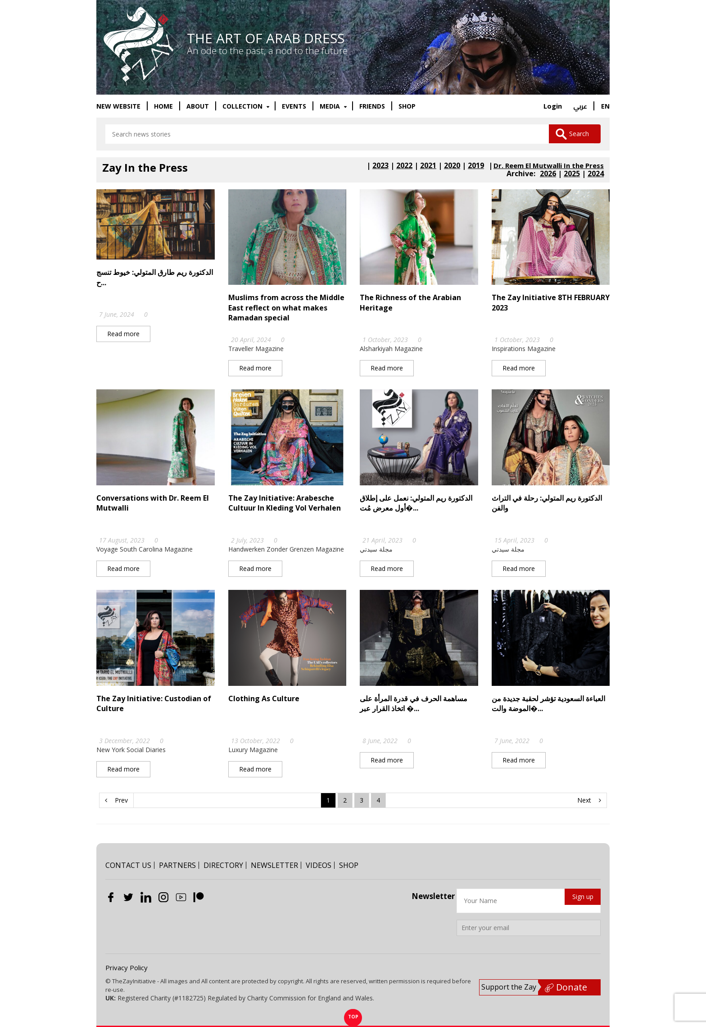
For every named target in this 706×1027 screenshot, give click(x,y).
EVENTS (294, 106)
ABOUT (197, 106)
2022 (404, 166)
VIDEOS (318, 865)
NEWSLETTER (274, 865)
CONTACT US (128, 865)
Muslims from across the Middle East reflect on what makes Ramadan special (286, 308)
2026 (548, 174)
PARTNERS (177, 865)
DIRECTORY (223, 865)
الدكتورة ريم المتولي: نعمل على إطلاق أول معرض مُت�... (416, 503)
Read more (123, 334)
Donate (566, 987)
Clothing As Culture (263, 699)
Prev (116, 800)
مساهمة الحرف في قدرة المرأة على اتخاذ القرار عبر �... (413, 704)
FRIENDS (372, 106)
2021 (428, 166)
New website (118, 106)
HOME (163, 106)
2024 (596, 174)
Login (552, 105)
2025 (572, 174)
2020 (452, 166)
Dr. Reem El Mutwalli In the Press (548, 166)
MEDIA (331, 106)
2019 (476, 166)
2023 (380, 166)
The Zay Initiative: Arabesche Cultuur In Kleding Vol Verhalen (284, 503)
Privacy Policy (126, 967)
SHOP (407, 106)
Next (589, 800)
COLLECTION (243, 106)
